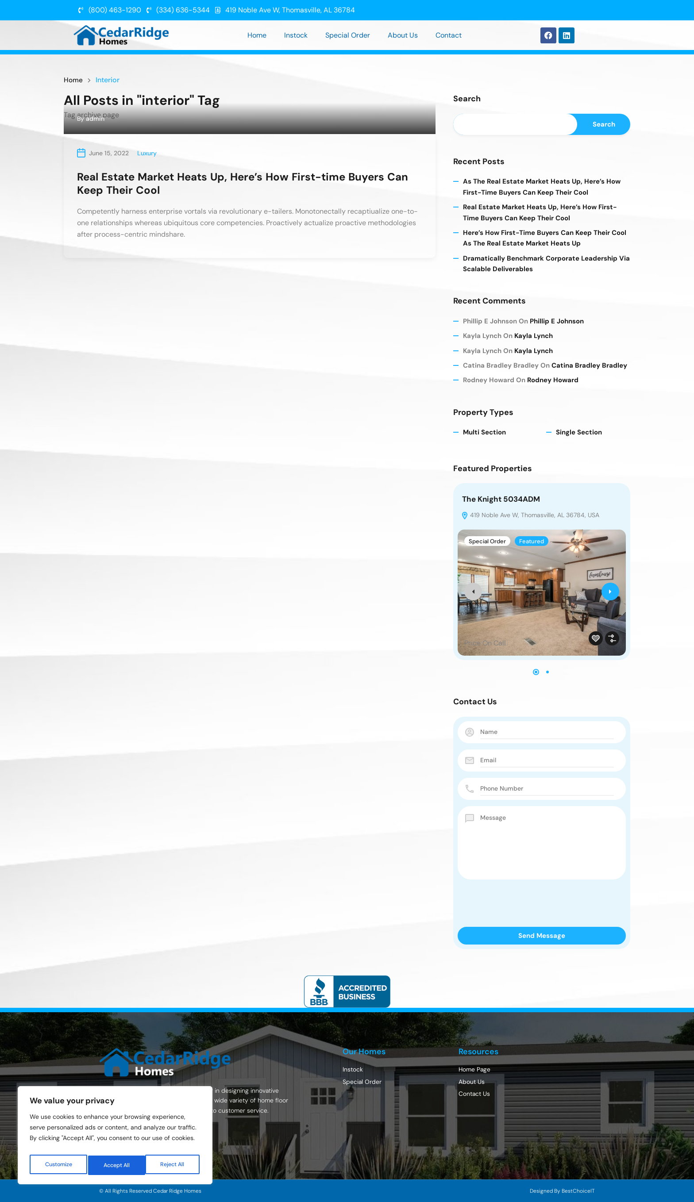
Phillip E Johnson (557, 321)
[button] (536, 672)
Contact (449, 35)
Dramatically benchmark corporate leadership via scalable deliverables (546, 263)
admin (95, 119)
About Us (403, 35)
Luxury (147, 153)
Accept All (173, 1165)
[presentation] (473, 591)
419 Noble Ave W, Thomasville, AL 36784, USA (530, 515)
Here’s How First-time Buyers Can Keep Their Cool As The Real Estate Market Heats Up (544, 238)
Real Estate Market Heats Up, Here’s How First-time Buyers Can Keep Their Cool (242, 183)
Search (467, 99)
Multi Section (484, 432)
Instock (296, 35)
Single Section (579, 432)
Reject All (116, 1165)
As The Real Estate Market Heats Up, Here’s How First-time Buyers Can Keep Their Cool (542, 186)
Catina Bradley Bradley (589, 365)
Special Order (347, 35)
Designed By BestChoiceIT (562, 1190)
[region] (115, 1137)
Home (256, 35)
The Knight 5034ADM (501, 499)
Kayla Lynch (533, 335)
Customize (58, 1165)
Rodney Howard (552, 380)
